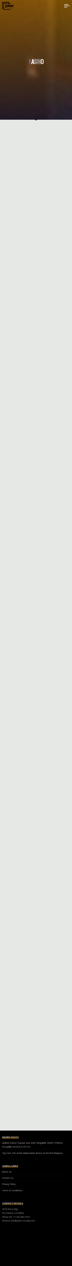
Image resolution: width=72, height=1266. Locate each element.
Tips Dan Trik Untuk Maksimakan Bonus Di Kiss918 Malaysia (32, 1153)
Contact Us (7, 1177)
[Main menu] (67, 5)
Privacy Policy (9, 1184)
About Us (7, 1171)
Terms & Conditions (12, 1190)
